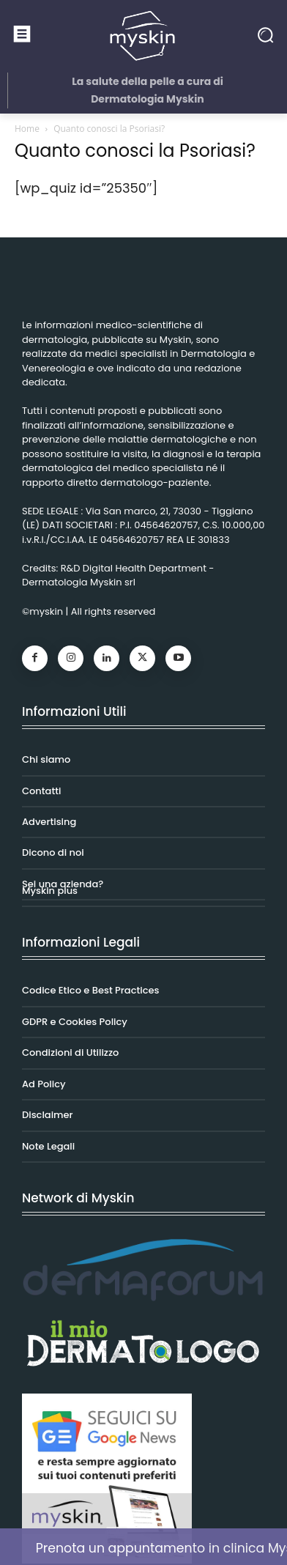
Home (27, 128)
